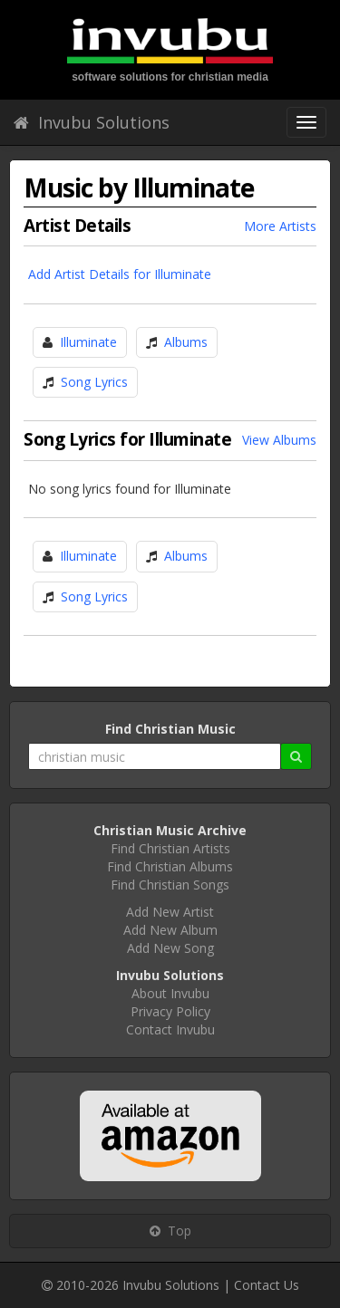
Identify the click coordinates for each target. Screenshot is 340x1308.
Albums (186, 342)
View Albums (279, 439)
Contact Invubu (170, 1029)
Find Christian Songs (170, 884)
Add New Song (170, 948)
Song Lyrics (94, 381)
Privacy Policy (170, 1011)
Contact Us (266, 1285)
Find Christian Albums (170, 866)
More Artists (280, 226)
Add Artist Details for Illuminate (119, 274)
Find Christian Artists (170, 848)
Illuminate (88, 342)
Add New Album (170, 929)
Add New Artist (170, 911)
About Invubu (170, 993)
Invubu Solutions (92, 122)
